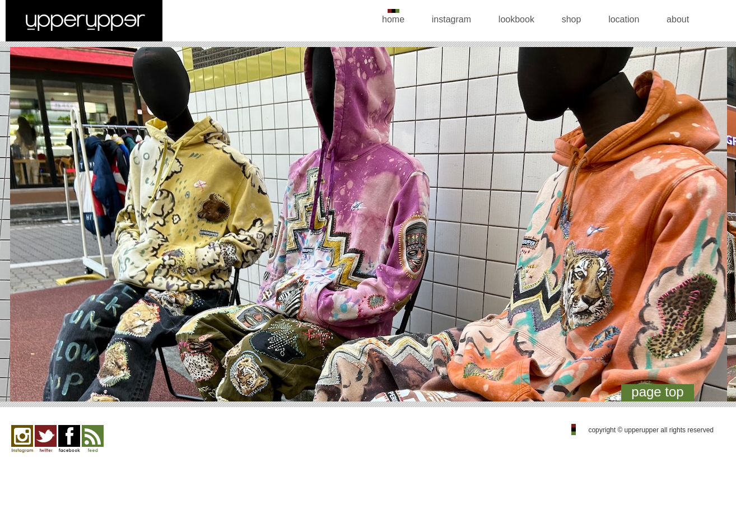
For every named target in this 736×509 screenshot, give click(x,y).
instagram (451, 19)
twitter (46, 439)
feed (93, 439)
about (678, 19)
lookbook (516, 19)
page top (657, 391)
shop (571, 19)
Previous (21, 227)
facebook (69, 439)
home (393, 19)
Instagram (22, 439)
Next (714, 227)
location (623, 19)
